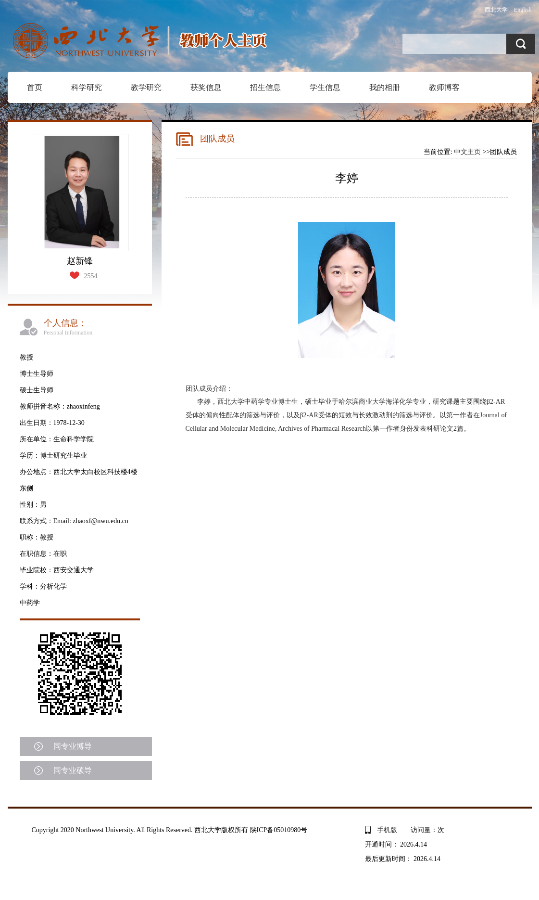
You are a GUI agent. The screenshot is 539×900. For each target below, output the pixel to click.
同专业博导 (72, 746)
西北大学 (496, 9)
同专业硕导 (72, 770)
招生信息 (265, 87)
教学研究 (146, 87)
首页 (34, 87)
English (523, 9)
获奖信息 (205, 87)
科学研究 (86, 87)
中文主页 (467, 151)
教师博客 (444, 87)
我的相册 (384, 87)
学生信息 (325, 87)
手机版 (387, 830)
